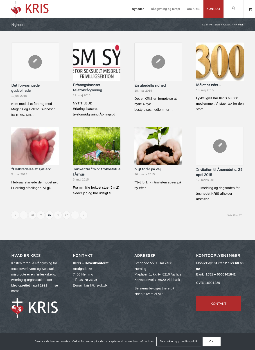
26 (57, 215)
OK (211, 341)
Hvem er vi (152, 294)
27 (66, 215)
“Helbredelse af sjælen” (31, 169)
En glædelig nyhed (150, 85)
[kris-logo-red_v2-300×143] (30, 9)
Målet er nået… (208, 84)
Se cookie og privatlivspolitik (179, 341)
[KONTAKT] (218, 303)
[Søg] (233, 9)
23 (32, 215)
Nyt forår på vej (147, 169)
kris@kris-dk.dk (96, 285)
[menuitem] (138, 9)
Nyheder (18, 24)
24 (40, 215)
